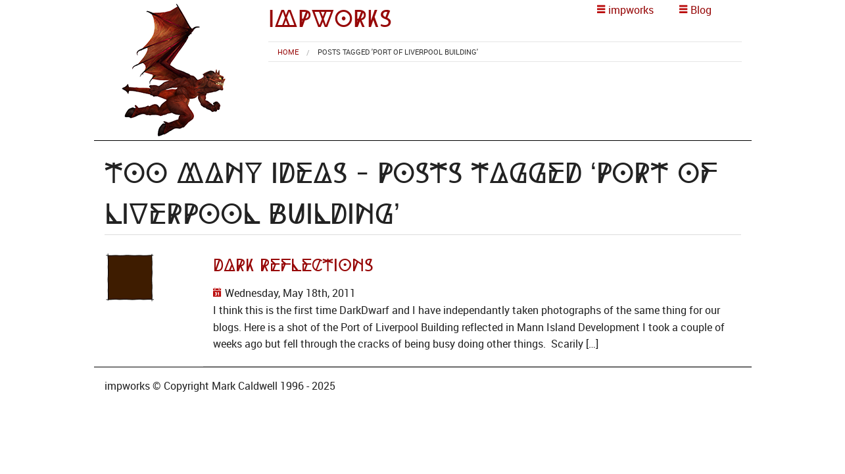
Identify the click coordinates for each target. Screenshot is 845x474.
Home (288, 52)
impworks (330, 19)
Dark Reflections (293, 265)
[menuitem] (288, 51)
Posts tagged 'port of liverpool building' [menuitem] (398, 51)
